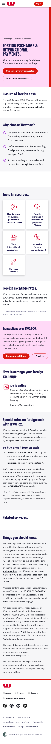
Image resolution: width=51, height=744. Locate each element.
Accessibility (8, 717)
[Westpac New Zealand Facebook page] (5, 706)
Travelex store (21, 459)
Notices (25, 722)
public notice (34, 107)
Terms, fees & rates (11, 722)
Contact (19, 693)
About (7, 693)
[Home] (11, 4)
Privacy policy (38, 722)
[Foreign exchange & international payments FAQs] (37, 214)
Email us (40, 356)
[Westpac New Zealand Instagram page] (12, 706)
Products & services (22, 38)
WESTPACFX (21, 440)
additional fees (10, 571)
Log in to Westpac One (21, 405)
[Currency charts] (14, 265)
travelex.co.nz (26, 452)
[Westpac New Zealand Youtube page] (18, 706)
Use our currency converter (20, 70)
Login (38, 3)
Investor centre (23, 717)
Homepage (7, 38)
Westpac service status (28, 726)
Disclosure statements (14, 698)
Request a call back (16, 356)
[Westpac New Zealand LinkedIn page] (25, 706)
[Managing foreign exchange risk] (37, 242)
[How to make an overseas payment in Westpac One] (14, 214)
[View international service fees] (14, 242)
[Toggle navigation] (3, 3)
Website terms (9, 726)
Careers (33, 693)
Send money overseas (17, 78)
